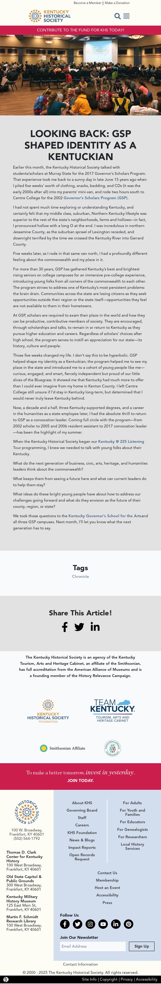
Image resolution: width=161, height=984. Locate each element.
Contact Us (107, 873)
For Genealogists (132, 830)
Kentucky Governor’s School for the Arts (104, 516)
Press (107, 903)
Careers (82, 825)
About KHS (82, 803)
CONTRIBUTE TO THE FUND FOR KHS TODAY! (80, 30)
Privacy (127, 980)
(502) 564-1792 (27, 839)
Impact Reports (82, 848)
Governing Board (82, 810)
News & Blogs (82, 840)
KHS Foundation (82, 833)
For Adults (132, 803)
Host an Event (107, 888)
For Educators (132, 822)
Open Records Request (82, 857)
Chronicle (80, 576)
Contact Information (80, 965)
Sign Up (141, 946)
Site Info (89, 980)
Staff (82, 818)
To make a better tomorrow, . (80, 772)
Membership (107, 880)
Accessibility (107, 895)
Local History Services (132, 846)
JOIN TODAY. (80, 780)
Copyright (108, 980)
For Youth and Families (132, 812)
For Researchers (132, 837)
